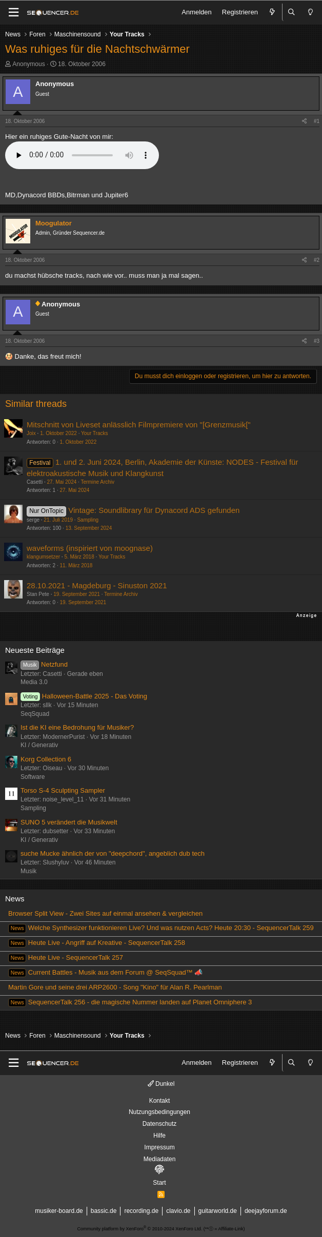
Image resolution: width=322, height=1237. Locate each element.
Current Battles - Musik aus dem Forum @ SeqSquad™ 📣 (105, 972)
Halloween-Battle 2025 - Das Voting (84, 696)
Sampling (87, 520)
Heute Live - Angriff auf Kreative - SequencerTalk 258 (96, 942)
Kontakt (159, 1100)
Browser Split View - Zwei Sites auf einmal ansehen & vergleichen (105, 913)
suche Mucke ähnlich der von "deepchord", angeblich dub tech (113, 853)
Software (33, 776)
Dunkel (161, 1083)
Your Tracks (94, 433)
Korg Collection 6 (46, 759)
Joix (31, 433)
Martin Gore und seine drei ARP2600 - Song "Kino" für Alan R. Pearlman (115, 987)
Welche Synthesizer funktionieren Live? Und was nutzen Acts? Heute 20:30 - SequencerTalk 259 (161, 928)
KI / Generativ (39, 745)
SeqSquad (35, 713)
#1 (316, 121)
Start (159, 1182)
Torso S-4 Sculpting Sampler (63, 790)
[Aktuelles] (272, 12)
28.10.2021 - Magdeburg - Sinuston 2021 (97, 585)
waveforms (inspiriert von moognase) (90, 548)
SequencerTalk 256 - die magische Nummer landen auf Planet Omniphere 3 (130, 1002)
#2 (316, 260)
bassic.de (104, 1210)
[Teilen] (304, 121)
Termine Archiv (97, 482)
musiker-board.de (59, 1210)
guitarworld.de (217, 1210)
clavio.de (178, 1210)
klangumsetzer (43, 557)
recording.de (141, 1210)
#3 (316, 341)
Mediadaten (160, 1159)
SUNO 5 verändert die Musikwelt (69, 822)
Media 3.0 (34, 682)
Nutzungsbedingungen (159, 1112)
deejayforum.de (266, 1210)
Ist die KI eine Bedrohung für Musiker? (77, 727)
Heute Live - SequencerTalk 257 (65, 957)
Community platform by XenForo (140, 1228)
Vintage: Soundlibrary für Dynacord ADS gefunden (153, 510)
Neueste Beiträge (35, 650)
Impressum (159, 1147)
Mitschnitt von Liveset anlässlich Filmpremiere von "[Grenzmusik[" (139, 424)
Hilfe (159, 1135)
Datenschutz (160, 1123)
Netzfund (44, 664)
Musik (28, 871)
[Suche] (291, 12)
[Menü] (13, 13)
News (15, 898)
